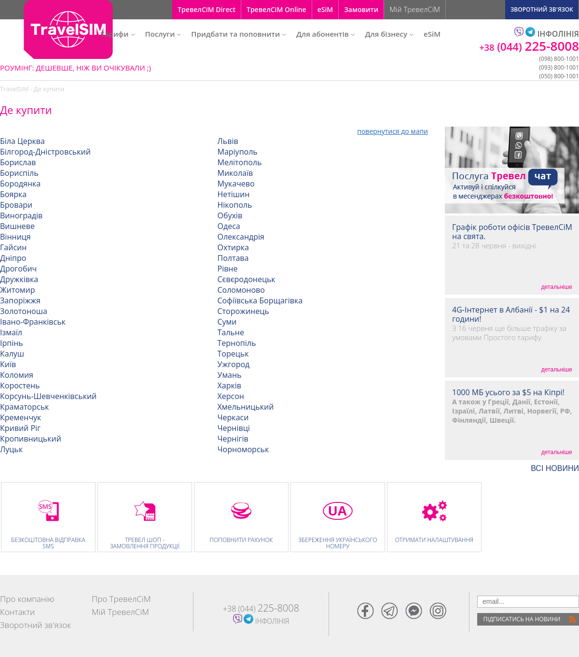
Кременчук (20, 417)
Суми (227, 321)
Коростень (20, 385)
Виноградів (21, 215)
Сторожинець (243, 311)
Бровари (16, 205)
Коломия (16, 375)
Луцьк (11, 449)
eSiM (325, 9)
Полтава (233, 258)
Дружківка (19, 279)
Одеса (229, 226)
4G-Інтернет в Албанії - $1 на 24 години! (511, 314)
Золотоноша (23, 311)
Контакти (17, 611)
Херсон (231, 396)
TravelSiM (14, 89)
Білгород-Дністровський (45, 151)
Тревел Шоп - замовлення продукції (145, 543)
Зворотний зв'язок (35, 624)
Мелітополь (240, 162)
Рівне (228, 268)
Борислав (18, 162)
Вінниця (15, 236)
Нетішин (234, 194)
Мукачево (236, 183)
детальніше (556, 287)
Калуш (12, 353)
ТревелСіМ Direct (206, 9)
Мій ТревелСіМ (414, 9)
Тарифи (117, 34)
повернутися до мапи (392, 131)
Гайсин (13, 247)
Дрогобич (18, 268)
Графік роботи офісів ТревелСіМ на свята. (512, 232)
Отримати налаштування (434, 540)
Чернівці (234, 428)
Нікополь (235, 205)
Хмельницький (246, 406)
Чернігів (233, 438)
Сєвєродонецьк (247, 279)
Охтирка (233, 247)
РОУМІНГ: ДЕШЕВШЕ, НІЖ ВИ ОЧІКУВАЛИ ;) (75, 67)
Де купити (49, 89)
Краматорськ (24, 406)
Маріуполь (238, 151)
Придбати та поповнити (238, 34)
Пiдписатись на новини (522, 619)
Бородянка (20, 183)
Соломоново (241, 290)
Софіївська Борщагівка (260, 300)
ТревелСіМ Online (276, 9)
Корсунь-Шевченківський (48, 396)
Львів (228, 141)
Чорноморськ (243, 449)
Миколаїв (235, 173)
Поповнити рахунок (241, 540)
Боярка (13, 194)
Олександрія (241, 236)
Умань (230, 375)
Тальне (231, 332)
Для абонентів (325, 34)
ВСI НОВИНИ (555, 468)
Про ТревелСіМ (121, 598)
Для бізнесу (389, 34)
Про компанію (27, 598)
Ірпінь (11, 343)
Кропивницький (30, 438)
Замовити (361, 9)
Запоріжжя (20, 300)
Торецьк (233, 353)
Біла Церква (22, 141)
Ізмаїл (11, 332)
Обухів (230, 215)
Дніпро (13, 258)
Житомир (17, 290)
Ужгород (234, 364)
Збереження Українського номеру (337, 543)
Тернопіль (237, 343)
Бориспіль (19, 173)
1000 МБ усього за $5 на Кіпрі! (508, 392)
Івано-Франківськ (33, 321)
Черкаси (233, 417)
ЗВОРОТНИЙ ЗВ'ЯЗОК (541, 9)
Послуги (163, 34)
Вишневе (17, 226)
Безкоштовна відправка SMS (48, 543)
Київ (8, 364)
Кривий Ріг (20, 428)
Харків (229, 385)
